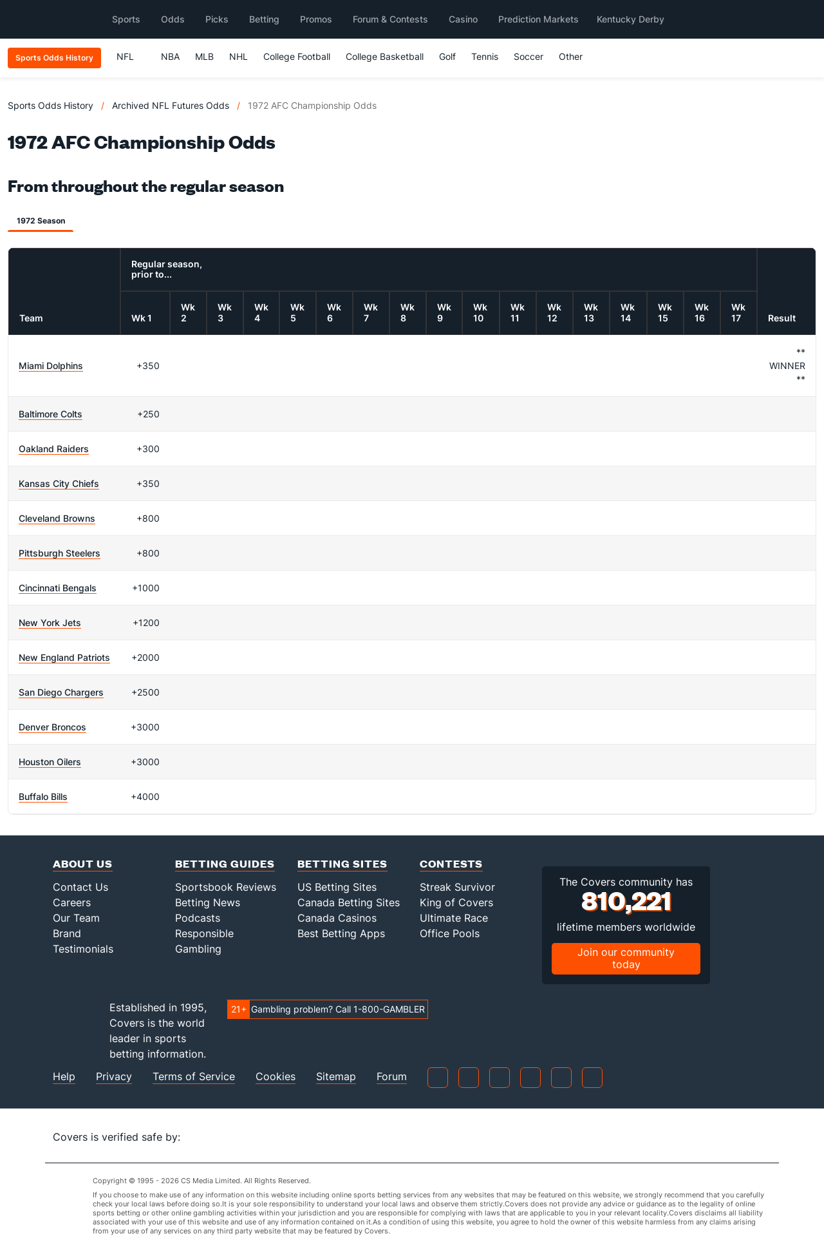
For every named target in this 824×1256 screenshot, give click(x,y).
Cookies (275, 1076)
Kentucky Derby (630, 19)
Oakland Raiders (54, 448)
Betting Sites (342, 863)
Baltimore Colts (50, 413)
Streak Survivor (457, 886)
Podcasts (197, 917)
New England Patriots (64, 657)
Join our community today (626, 958)
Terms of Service (194, 1076)
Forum (392, 1076)
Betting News (207, 902)
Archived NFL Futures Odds (170, 105)
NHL (238, 56)
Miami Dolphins (51, 365)
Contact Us (80, 886)
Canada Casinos (337, 917)
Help (64, 1076)
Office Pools (450, 933)
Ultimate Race (454, 917)
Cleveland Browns (57, 518)
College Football (296, 56)
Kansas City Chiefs (59, 483)
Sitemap (336, 1076)
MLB (204, 56)
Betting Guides (225, 863)
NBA (170, 56)
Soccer (528, 56)
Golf (447, 56)
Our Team (76, 917)
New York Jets (50, 622)
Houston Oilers (50, 761)
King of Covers (456, 902)
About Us (83, 863)
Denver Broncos (52, 726)
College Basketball (385, 56)
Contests (451, 863)
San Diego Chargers (61, 692)
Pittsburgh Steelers (59, 552)
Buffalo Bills (43, 796)
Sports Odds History (50, 105)
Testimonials (83, 948)
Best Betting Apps (341, 933)
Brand (67, 933)
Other (576, 56)
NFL (131, 56)
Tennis (484, 56)
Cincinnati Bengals (58, 587)
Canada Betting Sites (348, 902)
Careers (72, 902)
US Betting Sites (337, 886)
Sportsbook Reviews (225, 886)
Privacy (114, 1076)
